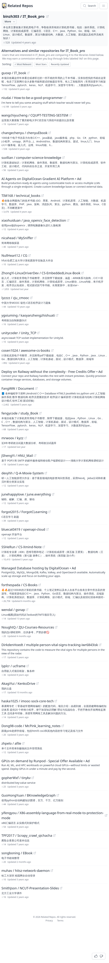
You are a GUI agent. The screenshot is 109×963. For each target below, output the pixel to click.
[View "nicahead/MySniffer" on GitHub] (35, 237)
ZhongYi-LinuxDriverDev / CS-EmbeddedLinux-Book (40, 273)
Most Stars (41, 64)
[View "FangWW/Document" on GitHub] (36, 388)
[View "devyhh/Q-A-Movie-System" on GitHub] (45, 473)
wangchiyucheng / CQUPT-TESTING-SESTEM (34, 115)
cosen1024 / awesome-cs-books (25, 350)
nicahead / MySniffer (17, 238)
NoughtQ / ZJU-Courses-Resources (27, 627)
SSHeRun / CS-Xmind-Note (21, 547)
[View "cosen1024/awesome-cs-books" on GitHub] (52, 350)
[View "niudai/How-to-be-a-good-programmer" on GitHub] (64, 97)
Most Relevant (23, 64)
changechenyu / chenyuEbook (24, 133)
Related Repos (20, 5)
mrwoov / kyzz (12, 438)
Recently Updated (60, 64)
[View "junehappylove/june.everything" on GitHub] (53, 494)
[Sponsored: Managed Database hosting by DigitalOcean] (54, 572)
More (10, 21)
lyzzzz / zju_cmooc (15, 298)
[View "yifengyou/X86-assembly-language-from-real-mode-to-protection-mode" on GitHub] (106, 815)
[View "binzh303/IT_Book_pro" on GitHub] (47, 16)
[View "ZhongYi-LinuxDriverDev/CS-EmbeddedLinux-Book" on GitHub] (82, 273)
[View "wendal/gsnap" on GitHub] (27, 609)
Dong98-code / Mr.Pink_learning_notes (30, 726)
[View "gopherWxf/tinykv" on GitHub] (32, 777)
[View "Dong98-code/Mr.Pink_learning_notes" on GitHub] (62, 725)
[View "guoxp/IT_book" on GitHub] (28, 72)
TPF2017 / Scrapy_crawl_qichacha (26, 835)
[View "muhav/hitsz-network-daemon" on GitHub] (51, 870)
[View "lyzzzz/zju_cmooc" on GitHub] (31, 297)
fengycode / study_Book (19, 413)
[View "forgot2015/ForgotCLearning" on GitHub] (49, 511)
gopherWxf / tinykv (16, 778)
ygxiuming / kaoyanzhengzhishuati (28, 315)
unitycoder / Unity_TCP (18, 333)
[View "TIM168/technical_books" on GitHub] (42, 195)
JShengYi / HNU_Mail (17, 455)
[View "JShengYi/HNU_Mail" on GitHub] (35, 455)
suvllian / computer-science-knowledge (31, 157)
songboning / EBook (17, 853)
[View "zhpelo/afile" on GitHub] (23, 743)
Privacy (49, 920)
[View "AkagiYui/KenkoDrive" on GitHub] (37, 683)
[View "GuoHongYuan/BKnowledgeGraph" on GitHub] (57, 795)
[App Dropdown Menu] (104, 6)
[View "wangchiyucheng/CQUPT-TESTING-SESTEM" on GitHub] (70, 115)
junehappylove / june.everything (26, 494)
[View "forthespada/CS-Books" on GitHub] (39, 584)
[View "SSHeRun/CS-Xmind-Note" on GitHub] (43, 546)
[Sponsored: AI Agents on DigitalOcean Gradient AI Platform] (54, 182)
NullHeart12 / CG (14, 255)
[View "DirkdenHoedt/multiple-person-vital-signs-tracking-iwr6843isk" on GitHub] (100, 644)
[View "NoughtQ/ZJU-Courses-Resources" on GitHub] (56, 627)
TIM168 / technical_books (20, 195)
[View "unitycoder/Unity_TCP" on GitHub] (38, 332)
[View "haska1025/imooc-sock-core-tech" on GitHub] (55, 701)
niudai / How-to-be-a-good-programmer (32, 98)
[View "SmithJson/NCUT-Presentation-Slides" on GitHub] (61, 888)
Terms (60, 920)
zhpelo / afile (11, 743)
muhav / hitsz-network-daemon (25, 870)
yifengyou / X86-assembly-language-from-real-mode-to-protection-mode (52, 815)
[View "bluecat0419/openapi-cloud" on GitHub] (47, 529)
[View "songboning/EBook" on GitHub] (34, 853)
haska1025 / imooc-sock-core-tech (27, 701)
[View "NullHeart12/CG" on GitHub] (29, 255)
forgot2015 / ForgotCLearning (24, 512)
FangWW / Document (17, 388)
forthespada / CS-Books (19, 585)
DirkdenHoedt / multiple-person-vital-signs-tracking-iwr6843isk (49, 645)
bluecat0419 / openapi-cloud (23, 529)
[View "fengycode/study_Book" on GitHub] (40, 413)
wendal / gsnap (13, 610)
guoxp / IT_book (13, 73)
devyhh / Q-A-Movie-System (22, 473)
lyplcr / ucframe (13, 666)
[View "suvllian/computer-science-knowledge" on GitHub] (63, 157)
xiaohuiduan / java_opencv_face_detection (33, 220)
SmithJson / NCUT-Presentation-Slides (30, 888)
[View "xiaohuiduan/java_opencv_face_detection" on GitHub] (68, 220)
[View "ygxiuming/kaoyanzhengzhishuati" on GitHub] (57, 315)
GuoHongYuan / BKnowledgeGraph (28, 795)
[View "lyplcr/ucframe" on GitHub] (27, 665)
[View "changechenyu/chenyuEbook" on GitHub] (49, 132)
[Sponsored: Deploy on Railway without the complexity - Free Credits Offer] (54, 375)
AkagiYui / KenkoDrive (18, 683)
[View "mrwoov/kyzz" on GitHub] (25, 438)
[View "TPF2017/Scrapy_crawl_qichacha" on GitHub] (54, 835)
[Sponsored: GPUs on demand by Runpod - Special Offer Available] (54, 764)
